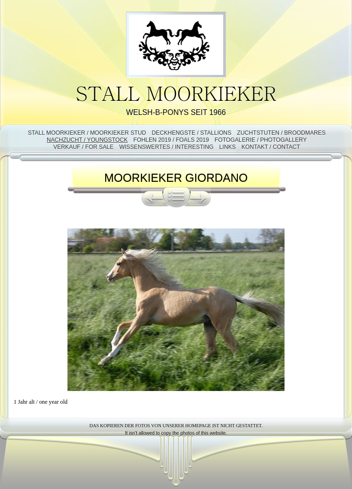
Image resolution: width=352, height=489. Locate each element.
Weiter (200, 197)
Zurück (152, 197)
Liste (176, 197)
